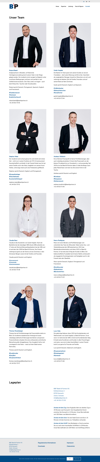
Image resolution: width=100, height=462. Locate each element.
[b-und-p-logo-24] (16, 5)
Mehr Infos (77, 458)
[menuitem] (83, 2)
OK (70, 458)
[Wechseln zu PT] (89, 2)
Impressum (70, 443)
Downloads (41, 446)
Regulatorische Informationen (47, 443)
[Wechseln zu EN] (86, 2)
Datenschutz (71, 446)
